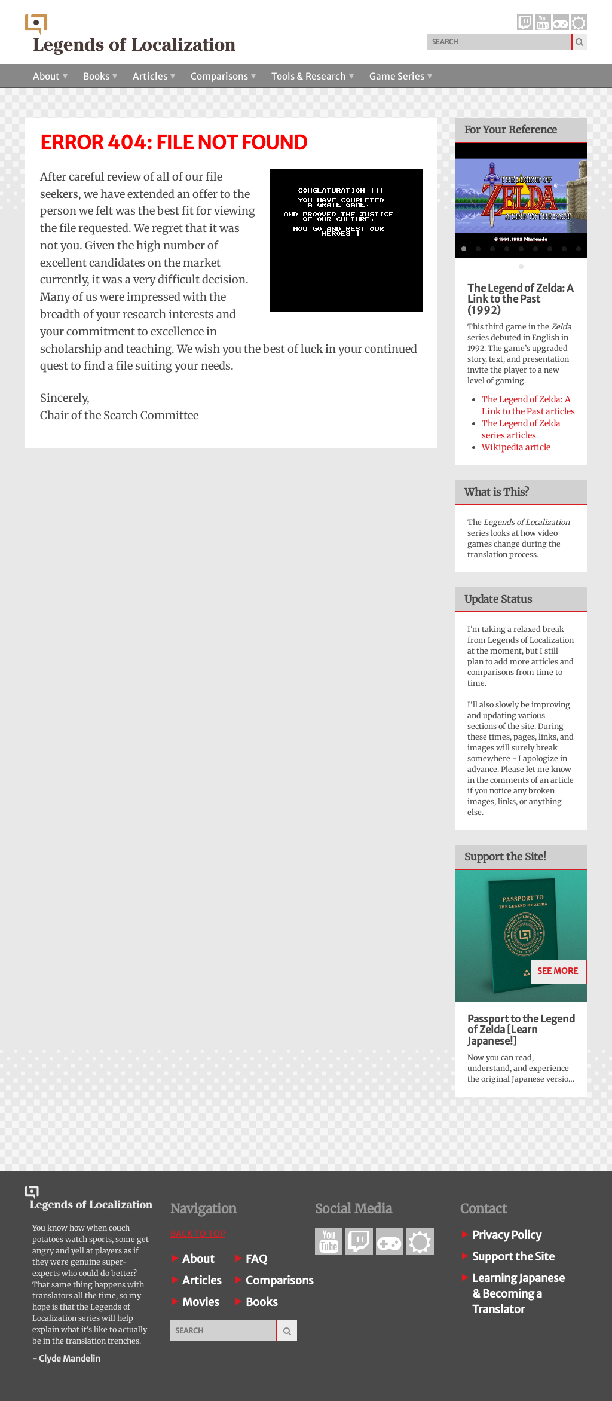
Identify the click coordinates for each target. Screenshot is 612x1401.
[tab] (464, 249)
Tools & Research (312, 76)
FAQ (256, 1259)
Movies (200, 1302)
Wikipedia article (516, 447)
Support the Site (513, 1256)
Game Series (400, 76)
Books (100, 76)
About (50, 76)
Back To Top (197, 1233)
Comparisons (223, 76)
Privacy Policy (506, 1235)
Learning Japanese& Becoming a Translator (518, 1293)
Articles (154, 76)
